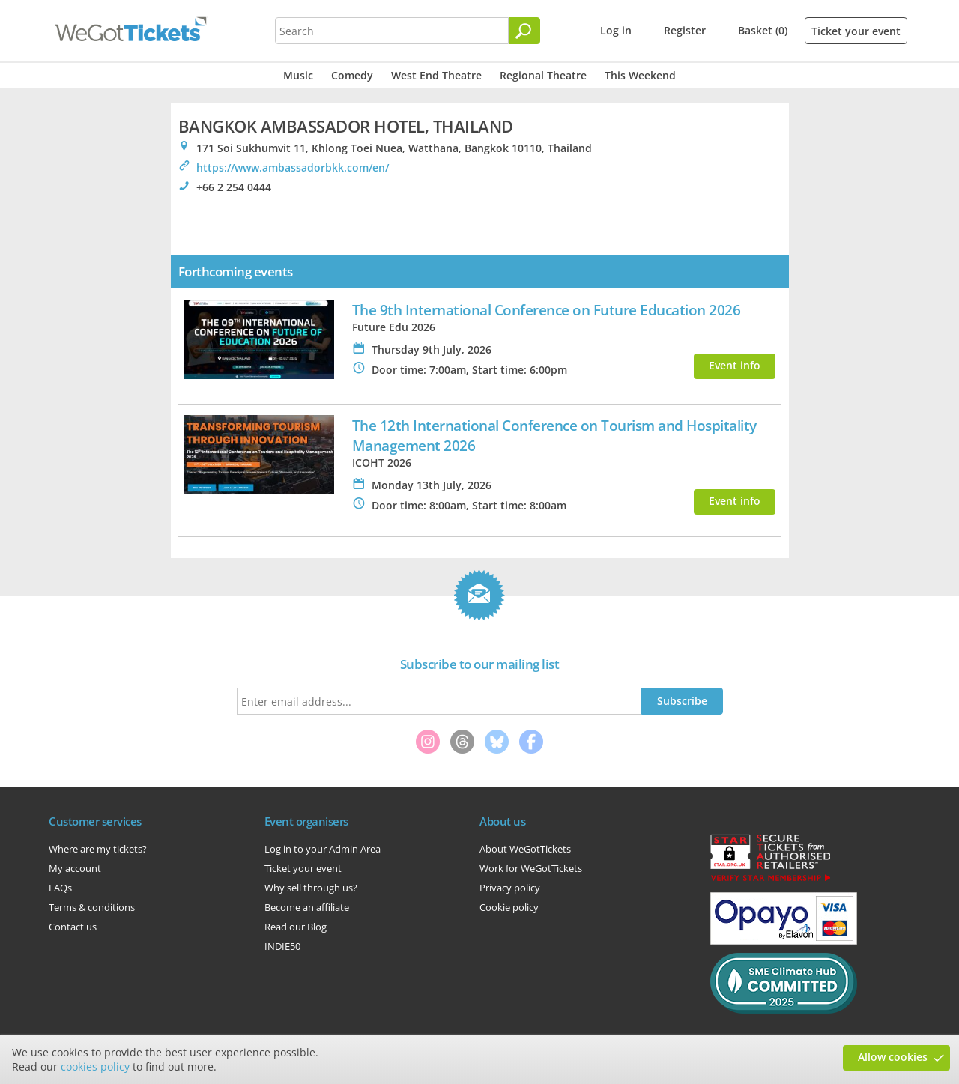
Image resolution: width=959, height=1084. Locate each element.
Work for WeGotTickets (531, 868)
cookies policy (95, 1066)
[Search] (524, 30)
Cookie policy (509, 907)
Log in (616, 30)
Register (685, 30)
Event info (734, 365)
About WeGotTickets (525, 849)
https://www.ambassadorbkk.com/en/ (292, 167)
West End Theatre (436, 75)
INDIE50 (282, 946)
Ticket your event (856, 31)
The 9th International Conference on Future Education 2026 (546, 310)
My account (75, 868)
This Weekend (640, 75)
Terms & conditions (92, 907)
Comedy (352, 75)
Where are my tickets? (98, 849)
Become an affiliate (306, 907)
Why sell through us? (310, 887)
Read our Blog (295, 926)
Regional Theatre (543, 75)
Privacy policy (510, 887)
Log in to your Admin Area (322, 849)
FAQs (60, 887)
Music (298, 75)
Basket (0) (762, 30)
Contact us (73, 926)
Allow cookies (893, 1057)
